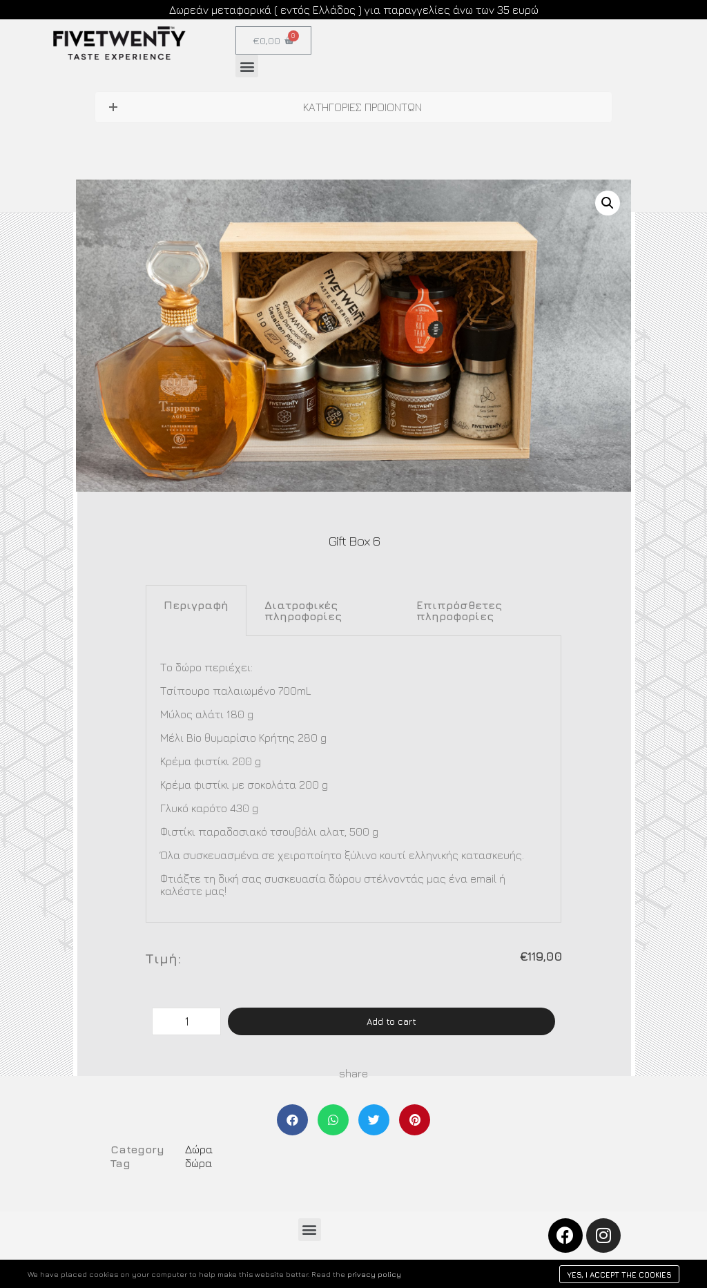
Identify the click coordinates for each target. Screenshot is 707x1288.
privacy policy (374, 1273)
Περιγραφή (196, 605)
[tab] (196, 610)
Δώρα (199, 1149)
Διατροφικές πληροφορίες (303, 610)
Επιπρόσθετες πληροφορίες (459, 610)
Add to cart (391, 1021)
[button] (246, 66)
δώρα (198, 1163)
